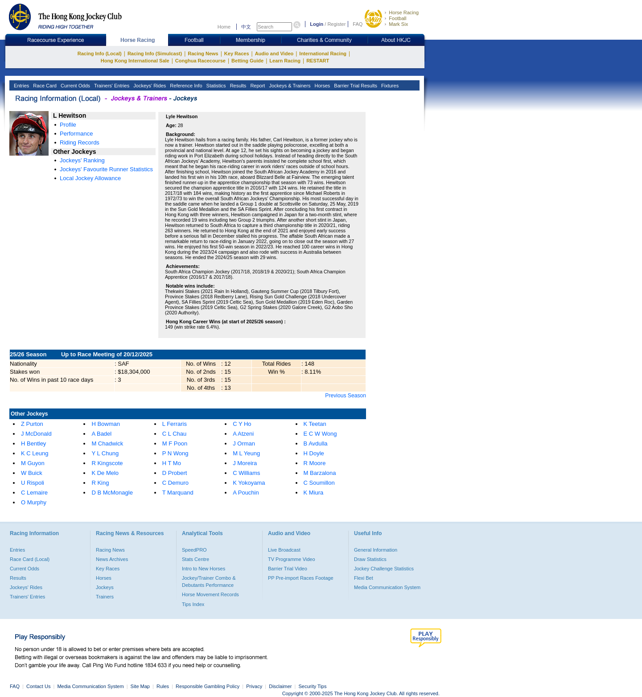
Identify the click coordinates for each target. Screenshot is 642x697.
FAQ (357, 24)
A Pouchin (246, 492)
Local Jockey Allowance (90, 178)
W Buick (31, 473)
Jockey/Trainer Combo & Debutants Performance (209, 581)
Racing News (203, 53)
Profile (68, 124)
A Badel (101, 433)
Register (336, 24)
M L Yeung (246, 453)
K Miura (314, 492)
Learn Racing (284, 60)
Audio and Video (274, 53)
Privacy (254, 686)
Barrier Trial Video (287, 568)
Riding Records (79, 142)
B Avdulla (316, 443)
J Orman (244, 443)
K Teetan (315, 424)
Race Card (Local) (29, 559)
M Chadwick (107, 443)
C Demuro (175, 482)
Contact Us (38, 686)
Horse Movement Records (210, 594)
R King (100, 482)
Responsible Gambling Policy (207, 686)
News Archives (112, 559)
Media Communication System (387, 587)
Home (224, 26)
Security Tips (313, 686)
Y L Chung (105, 453)
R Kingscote (107, 463)
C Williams (246, 473)
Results (238, 85)
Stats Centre (195, 559)
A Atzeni (243, 433)
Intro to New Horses (203, 568)
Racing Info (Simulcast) (155, 53)
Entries (20, 85)
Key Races (236, 53)
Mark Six (398, 24)
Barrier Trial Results (355, 85)
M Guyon (33, 463)
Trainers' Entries (111, 85)
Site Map (140, 686)
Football (397, 18)
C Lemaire (34, 492)
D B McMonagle (111, 492)
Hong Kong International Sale (135, 60)
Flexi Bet (363, 578)
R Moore (315, 463)
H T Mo (171, 463)
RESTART (317, 60)
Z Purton (32, 424)
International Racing (322, 53)
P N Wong (175, 453)
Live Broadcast (284, 550)
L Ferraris (174, 424)
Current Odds (74, 85)
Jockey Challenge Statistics (384, 568)
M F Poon (174, 443)
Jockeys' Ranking (82, 160)
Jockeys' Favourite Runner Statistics (106, 169)
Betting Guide (247, 60)
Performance (76, 133)
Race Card (44, 85)
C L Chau (174, 433)
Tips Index (193, 604)
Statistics (215, 85)
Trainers (105, 596)
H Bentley (33, 443)
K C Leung (34, 453)
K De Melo (105, 473)
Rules (163, 686)
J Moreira (245, 463)
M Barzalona (320, 473)
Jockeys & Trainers (289, 85)
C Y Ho (242, 424)
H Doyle (314, 453)
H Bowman (105, 424)
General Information (375, 550)
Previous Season (345, 395)
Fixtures (389, 85)
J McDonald (36, 433)
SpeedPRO (194, 550)
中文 (246, 26)
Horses (321, 85)
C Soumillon (319, 482)
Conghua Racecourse (200, 60)
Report (257, 85)
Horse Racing (404, 12)
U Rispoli (32, 482)
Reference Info (185, 85)
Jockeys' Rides (149, 85)
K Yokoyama (249, 482)
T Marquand (177, 492)
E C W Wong (320, 433)
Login (316, 24)
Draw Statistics (370, 559)
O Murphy (33, 502)
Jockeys (105, 587)
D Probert (174, 473)
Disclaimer (280, 686)
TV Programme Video (291, 559)
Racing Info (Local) (100, 53)
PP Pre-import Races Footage (300, 578)
